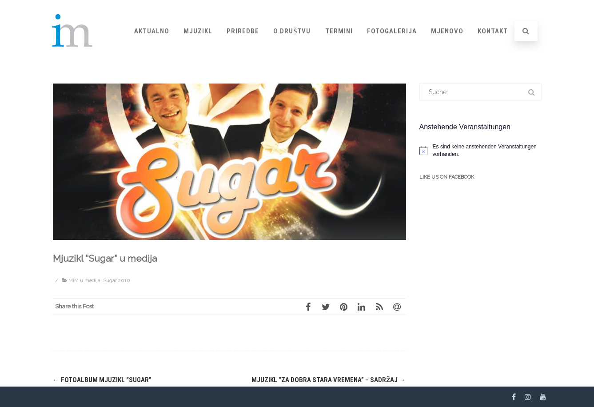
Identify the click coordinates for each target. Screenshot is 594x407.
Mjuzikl (197, 31)
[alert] (480, 150)
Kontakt (493, 31)
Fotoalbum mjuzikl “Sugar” (102, 380)
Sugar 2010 (116, 280)
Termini (339, 31)
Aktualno (151, 31)
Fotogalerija (392, 31)
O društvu (292, 31)
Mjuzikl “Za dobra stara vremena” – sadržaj (328, 380)
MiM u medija (84, 280)
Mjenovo (447, 31)
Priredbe (243, 31)
